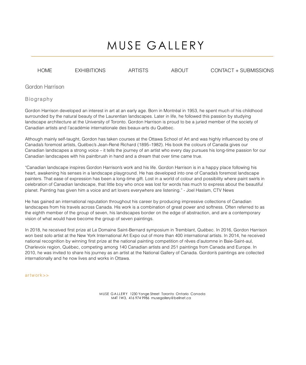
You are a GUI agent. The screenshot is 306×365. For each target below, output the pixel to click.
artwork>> (37, 275)
